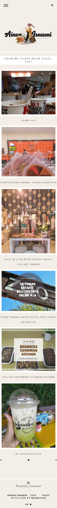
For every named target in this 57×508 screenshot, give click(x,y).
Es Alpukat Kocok (28, 454)
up (28, 504)
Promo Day (28, 121)
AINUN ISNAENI (17, 495)
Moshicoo (38, 498)
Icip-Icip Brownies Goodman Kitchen (28, 377)
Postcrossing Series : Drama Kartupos (28, 183)
